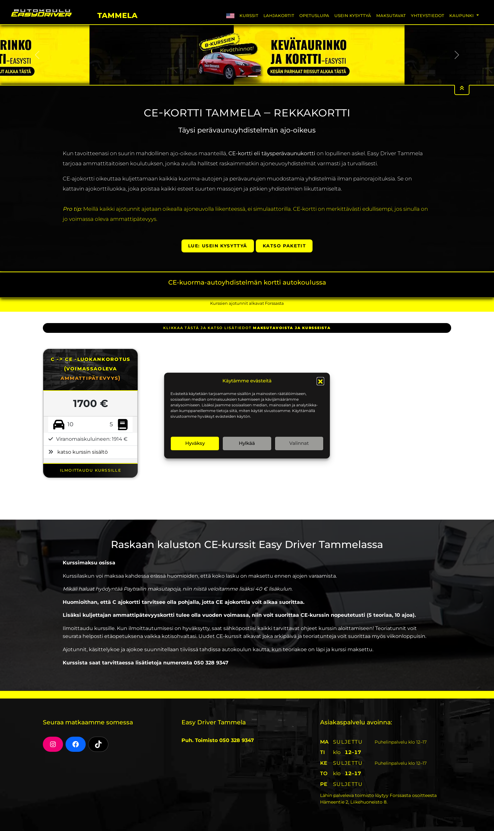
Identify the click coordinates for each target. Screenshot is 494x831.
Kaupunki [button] (462, 15)
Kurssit (248, 15)
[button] (320, 381)
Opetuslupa (314, 15)
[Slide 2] (252, 76)
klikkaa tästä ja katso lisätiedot (246, 328)
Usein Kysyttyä (352, 15)
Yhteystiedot (427, 15)
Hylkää (247, 443)
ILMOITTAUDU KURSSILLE (90, 470)
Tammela (117, 14)
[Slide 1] (241, 76)
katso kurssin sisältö (82, 452)
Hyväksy (195, 443)
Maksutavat (391, 15)
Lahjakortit (278, 15)
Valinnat (299, 443)
